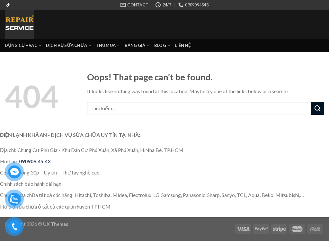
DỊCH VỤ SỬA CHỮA (68, 45)
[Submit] (317, 108)
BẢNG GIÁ (137, 45)
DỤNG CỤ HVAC (23, 45)
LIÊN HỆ (183, 45)
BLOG (162, 45)
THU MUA (108, 45)
